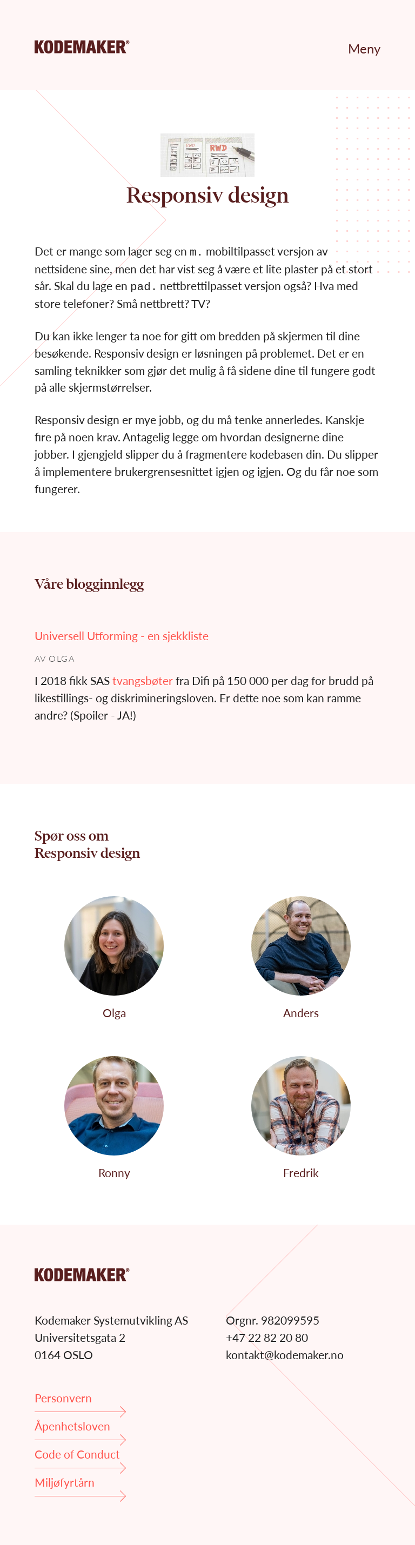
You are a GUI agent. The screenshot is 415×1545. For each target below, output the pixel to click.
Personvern (80, 1401)
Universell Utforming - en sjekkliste (122, 635)
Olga (62, 658)
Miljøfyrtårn (80, 1485)
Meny (364, 48)
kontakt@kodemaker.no (285, 1354)
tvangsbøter (142, 680)
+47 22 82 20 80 (267, 1337)
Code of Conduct (80, 1457)
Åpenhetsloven (80, 1429)
